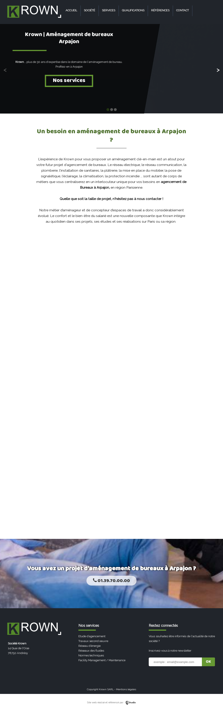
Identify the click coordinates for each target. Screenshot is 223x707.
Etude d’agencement (91, 636)
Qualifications (133, 10)
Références (160, 10)
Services (108, 10)
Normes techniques (91, 655)
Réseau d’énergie (89, 645)
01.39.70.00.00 (111, 581)
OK (208, 662)
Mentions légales (126, 689)
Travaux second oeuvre (93, 641)
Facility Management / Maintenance (101, 660)
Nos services (69, 80)
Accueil (71, 10)
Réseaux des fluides (91, 650)
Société (89, 10)
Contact (182, 10)
